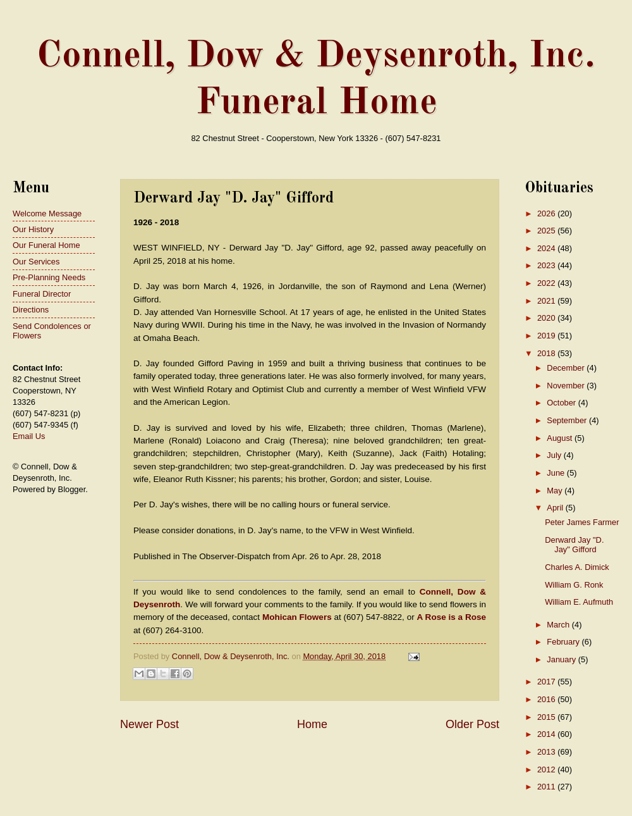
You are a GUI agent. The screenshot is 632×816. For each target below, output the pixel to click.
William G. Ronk (574, 585)
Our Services (36, 261)
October (562, 402)
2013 (547, 752)
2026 (547, 213)
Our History (33, 229)
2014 (547, 734)
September (568, 420)
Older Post (472, 724)
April (556, 507)
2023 (547, 265)
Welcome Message (47, 213)
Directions (31, 309)
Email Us (29, 436)
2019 (547, 335)
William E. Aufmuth (579, 602)
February (564, 641)
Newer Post (149, 724)
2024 (547, 248)
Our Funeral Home (46, 245)
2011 (547, 786)
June (557, 473)
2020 (547, 318)
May (555, 490)
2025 (547, 230)
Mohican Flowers (297, 617)
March (559, 624)
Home (312, 724)
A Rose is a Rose (451, 617)
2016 (547, 699)
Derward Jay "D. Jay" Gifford (574, 544)
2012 (547, 769)
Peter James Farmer (582, 522)
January (562, 659)
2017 (547, 681)
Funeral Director (42, 294)
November (566, 385)
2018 (547, 353)
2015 (547, 717)
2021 (547, 301)
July (555, 455)
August (560, 438)
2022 (547, 283)
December (566, 368)
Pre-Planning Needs (49, 277)
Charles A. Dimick (577, 567)
